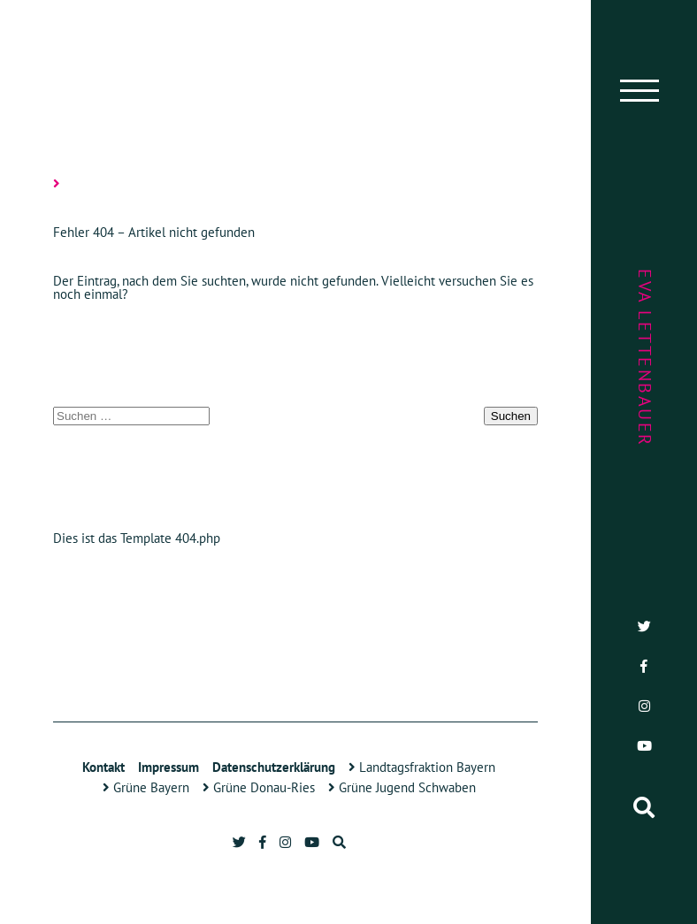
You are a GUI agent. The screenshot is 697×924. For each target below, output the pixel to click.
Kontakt (103, 767)
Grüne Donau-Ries (259, 787)
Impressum (168, 767)
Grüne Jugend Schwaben (402, 787)
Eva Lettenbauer (644, 358)
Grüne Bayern (146, 787)
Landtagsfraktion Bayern (421, 767)
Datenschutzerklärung (273, 767)
